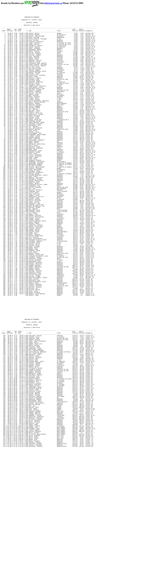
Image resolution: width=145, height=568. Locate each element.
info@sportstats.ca (53, 3)
